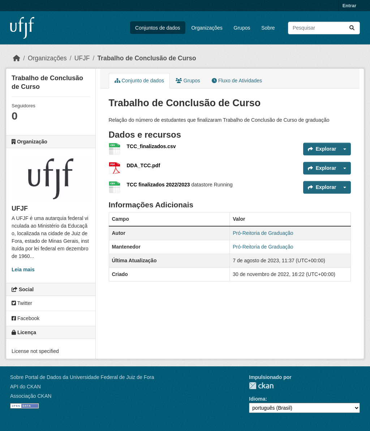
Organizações (206, 28)
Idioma (257, 399)
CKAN (261, 385)
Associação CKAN (30, 396)
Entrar (349, 5)
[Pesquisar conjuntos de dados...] (324, 28)
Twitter (22, 303)
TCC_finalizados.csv (151, 146)
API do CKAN (25, 386)
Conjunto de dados (139, 80)
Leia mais (23, 269)
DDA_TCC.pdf (143, 165)
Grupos (242, 28)
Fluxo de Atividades (237, 80)
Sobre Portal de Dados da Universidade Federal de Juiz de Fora (82, 377)
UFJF (82, 58)
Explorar (322, 149)
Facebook (25, 318)
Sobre (268, 28)
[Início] (16, 58)
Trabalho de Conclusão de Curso (146, 58)
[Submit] (352, 28)
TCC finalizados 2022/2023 (159, 185)
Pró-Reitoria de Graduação (263, 233)
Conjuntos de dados (157, 28)
